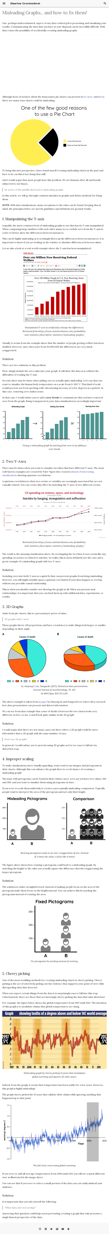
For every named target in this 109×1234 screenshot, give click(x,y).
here (83, 96)
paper (43, 701)
